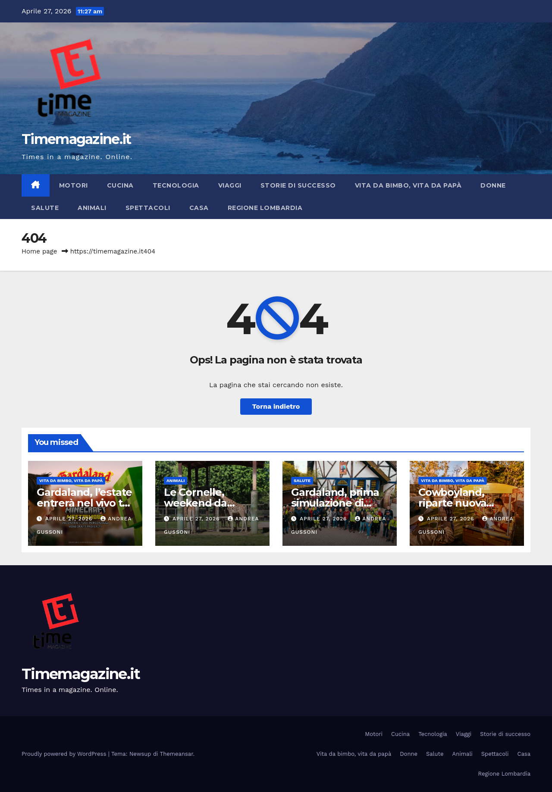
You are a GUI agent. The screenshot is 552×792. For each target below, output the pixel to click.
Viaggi (230, 185)
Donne (493, 185)
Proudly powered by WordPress (65, 754)
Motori (73, 185)
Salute (45, 208)
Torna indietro (276, 406)
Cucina (120, 185)
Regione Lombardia (265, 208)
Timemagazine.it (76, 139)
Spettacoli (147, 208)
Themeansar (176, 754)
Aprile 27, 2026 (69, 519)
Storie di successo (298, 185)
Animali (92, 208)
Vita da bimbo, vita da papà (408, 185)
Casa (199, 208)
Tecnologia (176, 185)
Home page (39, 251)
